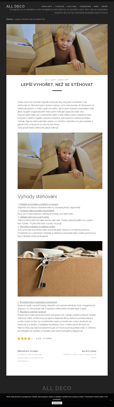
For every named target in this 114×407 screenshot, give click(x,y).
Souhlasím (57, 403)
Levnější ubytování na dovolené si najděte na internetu (31, 358)
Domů (9, 19)
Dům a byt (47, 6)
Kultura (72, 6)
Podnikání (85, 6)
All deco (15, 6)
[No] (110, 400)
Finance (59, 6)
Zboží (105, 6)
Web (96, 6)
